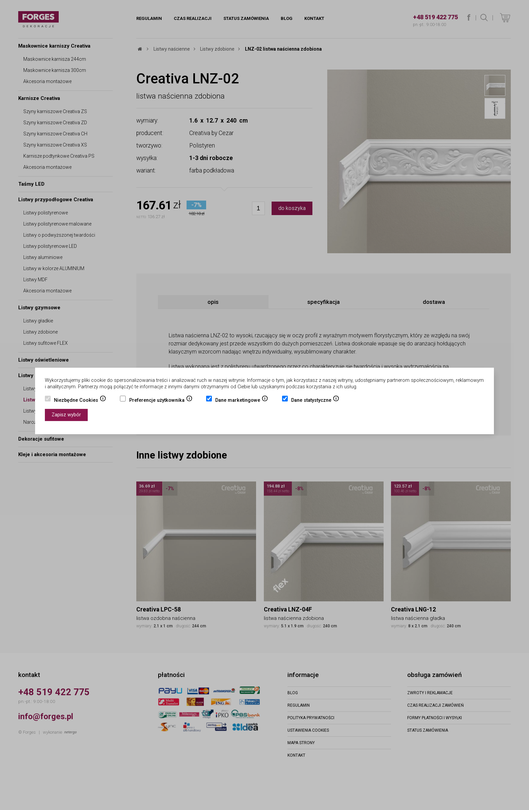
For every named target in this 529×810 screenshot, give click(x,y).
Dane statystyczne (315, 400)
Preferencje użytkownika (161, 400)
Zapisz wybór (66, 415)
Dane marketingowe (241, 400)
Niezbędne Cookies (80, 400)
